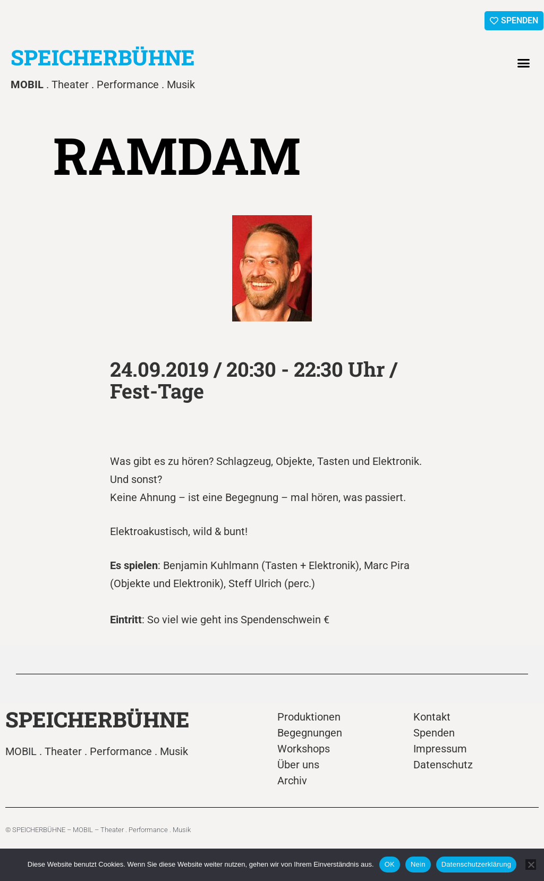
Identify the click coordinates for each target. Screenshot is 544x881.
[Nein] (530, 864)
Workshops (303, 748)
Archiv (292, 780)
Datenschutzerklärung (476, 864)
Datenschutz (443, 764)
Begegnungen (309, 732)
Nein (418, 864)
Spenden (434, 732)
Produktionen (309, 716)
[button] (524, 63)
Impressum (440, 748)
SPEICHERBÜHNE (103, 57)
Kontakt (431, 716)
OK (390, 864)
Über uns (298, 764)
